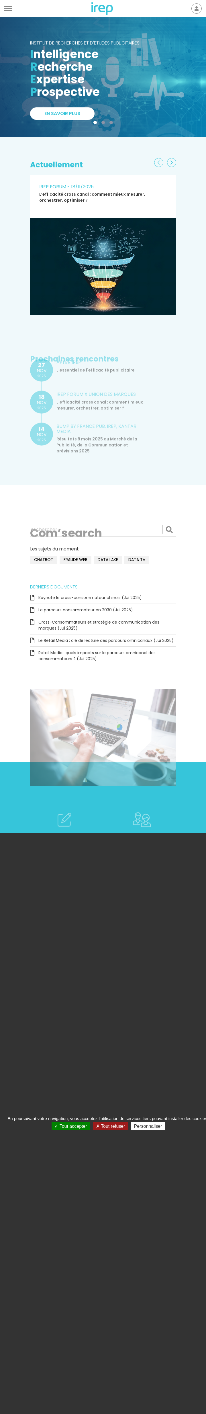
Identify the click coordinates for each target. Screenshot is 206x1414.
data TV (136, 559)
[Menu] (8, 8)
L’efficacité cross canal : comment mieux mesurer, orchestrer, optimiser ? (92, 197)
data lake (108, 559)
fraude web (75, 559)
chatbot (43, 559)
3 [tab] (112, 124)
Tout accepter (70, 1126)
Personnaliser (148, 1126)
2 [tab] (104, 124)
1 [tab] (96, 124)
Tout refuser (110, 1126)
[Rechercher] (103, 529)
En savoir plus (62, 114)
